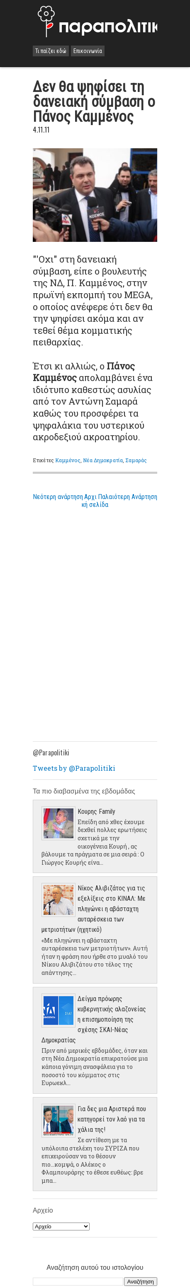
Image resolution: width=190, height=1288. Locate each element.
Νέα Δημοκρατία (103, 460)
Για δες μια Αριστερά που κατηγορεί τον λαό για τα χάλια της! (112, 1119)
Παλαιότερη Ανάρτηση (127, 497)
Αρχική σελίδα (95, 501)
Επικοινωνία (87, 51)
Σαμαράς (136, 460)
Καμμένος (67, 460)
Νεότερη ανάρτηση (58, 497)
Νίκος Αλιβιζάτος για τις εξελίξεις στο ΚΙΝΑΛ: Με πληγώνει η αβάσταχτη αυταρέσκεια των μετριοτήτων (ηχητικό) (93, 908)
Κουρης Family (96, 811)
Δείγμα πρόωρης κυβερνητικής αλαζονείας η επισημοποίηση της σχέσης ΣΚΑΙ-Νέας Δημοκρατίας (93, 1019)
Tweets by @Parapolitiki (74, 768)
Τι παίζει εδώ (50, 51)
